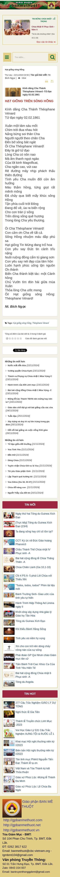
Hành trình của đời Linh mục (22, 385)
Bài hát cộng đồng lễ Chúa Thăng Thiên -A (35, 560)
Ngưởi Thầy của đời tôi (19, 493)
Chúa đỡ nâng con (17, 487)
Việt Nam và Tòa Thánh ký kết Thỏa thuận (33, 770)
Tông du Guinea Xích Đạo (30, 621)
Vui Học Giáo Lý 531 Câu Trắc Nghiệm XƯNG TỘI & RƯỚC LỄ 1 (35, 732)
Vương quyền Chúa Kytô (20, 371)
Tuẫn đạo (12, 416)
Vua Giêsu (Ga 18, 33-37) (20, 482)
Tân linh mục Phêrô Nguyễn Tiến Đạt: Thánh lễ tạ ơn (34, 761)
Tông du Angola (24, 682)
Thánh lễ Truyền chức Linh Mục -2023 (34, 723)
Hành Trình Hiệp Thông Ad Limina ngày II (35, 605)
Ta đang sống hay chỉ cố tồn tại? (34, 531)
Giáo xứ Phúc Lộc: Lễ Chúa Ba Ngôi (33, 788)
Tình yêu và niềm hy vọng (30, 638)
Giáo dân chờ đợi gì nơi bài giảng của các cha (30, 407)
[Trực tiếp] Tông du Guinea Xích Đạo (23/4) (34, 524)
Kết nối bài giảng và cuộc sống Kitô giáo (28, 430)
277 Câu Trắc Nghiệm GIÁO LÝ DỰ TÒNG (36, 704)
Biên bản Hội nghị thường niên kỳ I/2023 (35, 752)
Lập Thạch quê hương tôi (20, 476)
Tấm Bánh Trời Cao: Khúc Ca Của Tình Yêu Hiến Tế (35, 666)
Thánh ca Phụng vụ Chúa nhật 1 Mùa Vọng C (30, 376)
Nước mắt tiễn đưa (17, 365)
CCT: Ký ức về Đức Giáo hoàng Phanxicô (34, 542)
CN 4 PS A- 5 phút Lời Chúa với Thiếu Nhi (34, 577)
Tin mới (30, 504)
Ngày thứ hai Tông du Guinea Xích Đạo (35, 515)
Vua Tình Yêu (14, 449)
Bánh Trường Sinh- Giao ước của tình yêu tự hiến (35, 596)
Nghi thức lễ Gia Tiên (28, 712)
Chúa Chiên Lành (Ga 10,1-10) (33, 567)
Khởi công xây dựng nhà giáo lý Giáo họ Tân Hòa (34, 614)
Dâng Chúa (13, 460)
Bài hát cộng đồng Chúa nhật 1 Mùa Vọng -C (30, 390)
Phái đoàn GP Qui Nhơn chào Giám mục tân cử (36, 657)
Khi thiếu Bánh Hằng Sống (31, 629)
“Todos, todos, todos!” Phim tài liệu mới (35, 587)
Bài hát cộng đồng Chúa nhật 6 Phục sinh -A (33, 675)
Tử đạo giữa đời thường (19, 444)
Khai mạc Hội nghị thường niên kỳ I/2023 (35, 743)
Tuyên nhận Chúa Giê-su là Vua (23, 466)
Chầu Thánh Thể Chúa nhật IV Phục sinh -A (33, 551)
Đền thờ (11, 455)
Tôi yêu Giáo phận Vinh (19, 471)
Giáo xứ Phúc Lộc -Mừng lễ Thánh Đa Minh (35, 779)
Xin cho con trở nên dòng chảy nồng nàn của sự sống (33, 648)
